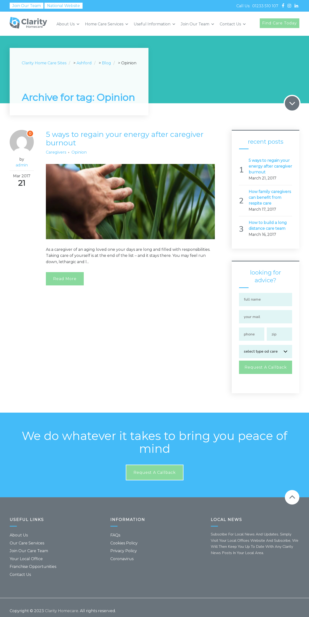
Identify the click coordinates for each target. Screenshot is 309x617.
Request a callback (154, 466)
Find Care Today (279, 23)
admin (22, 165)
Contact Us (20, 567)
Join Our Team (26, 5)
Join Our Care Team (29, 544)
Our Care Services (27, 536)
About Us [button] (68, 24)
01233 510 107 (265, 6)
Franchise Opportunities (33, 560)
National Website (63, 5)
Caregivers (56, 152)
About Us (19, 528)
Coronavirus (121, 552)
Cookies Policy (124, 536)
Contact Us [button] (233, 24)
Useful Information (155, 24)
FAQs (115, 528)
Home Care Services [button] (107, 24)
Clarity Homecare (61, 604)
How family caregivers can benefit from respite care (270, 197)
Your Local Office (26, 552)
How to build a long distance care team (268, 225)
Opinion (79, 152)
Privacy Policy (123, 544)
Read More (65, 278)
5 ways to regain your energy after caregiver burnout (129, 138)
